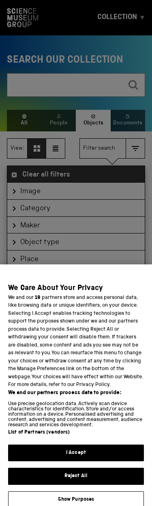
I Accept (76, 458)
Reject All (76, 481)
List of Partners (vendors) (39, 438)
